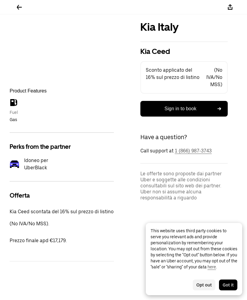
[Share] (230, 7)
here (212, 266)
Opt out (204, 285)
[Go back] (19, 7)
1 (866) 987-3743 (193, 150)
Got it (228, 285)
